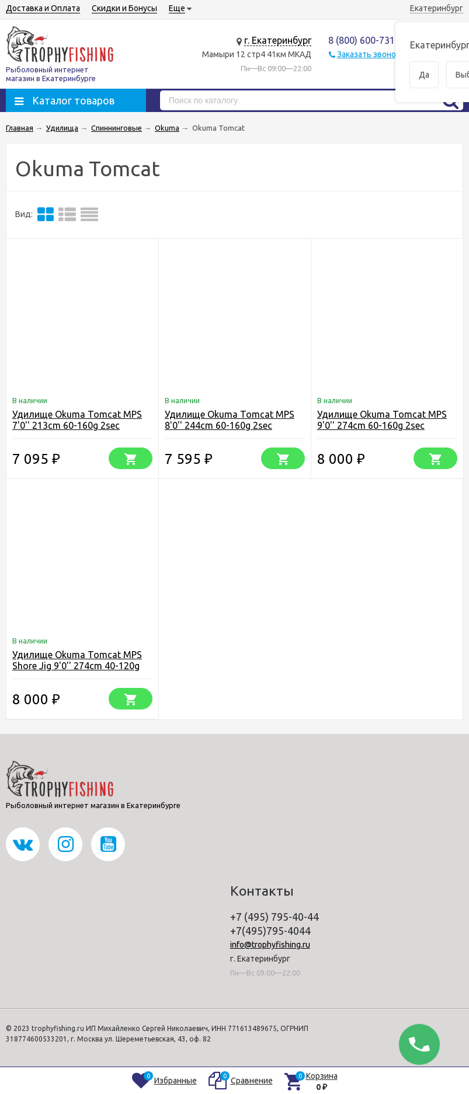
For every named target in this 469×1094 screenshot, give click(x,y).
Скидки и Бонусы (124, 8)
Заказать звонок (368, 54)
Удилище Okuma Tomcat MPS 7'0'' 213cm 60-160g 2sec (77, 420)
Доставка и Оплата (43, 8)
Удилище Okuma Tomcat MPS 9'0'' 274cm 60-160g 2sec (382, 420)
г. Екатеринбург (277, 40)
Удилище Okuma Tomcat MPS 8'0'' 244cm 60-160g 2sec (229, 420)
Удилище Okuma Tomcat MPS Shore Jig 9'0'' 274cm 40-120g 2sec (77, 665)
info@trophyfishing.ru (270, 944)
